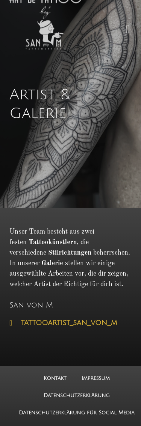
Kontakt (55, 378)
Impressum (96, 378)
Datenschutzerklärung (77, 395)
